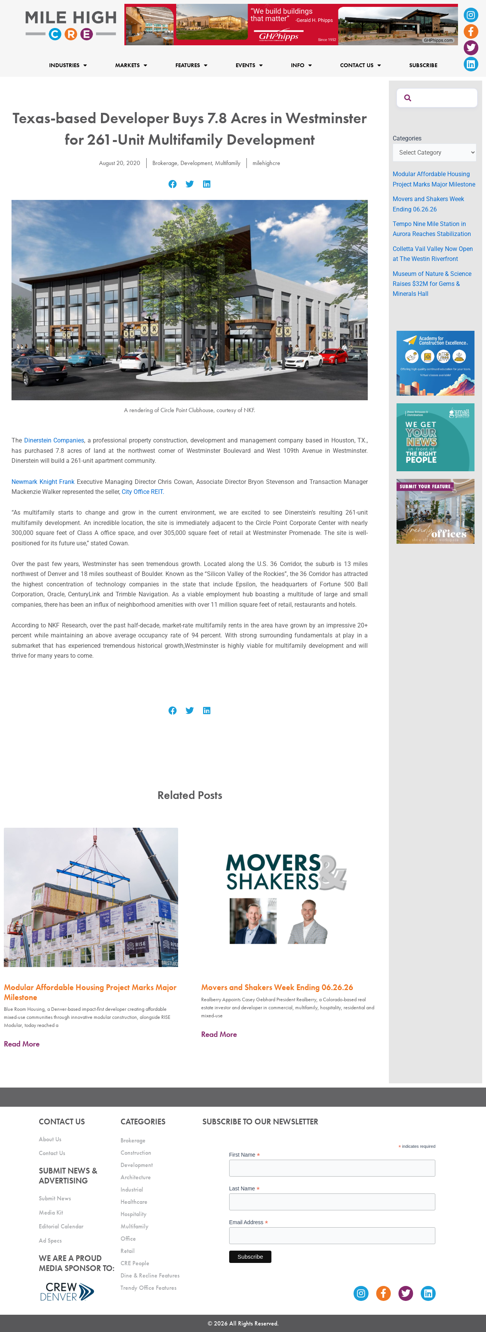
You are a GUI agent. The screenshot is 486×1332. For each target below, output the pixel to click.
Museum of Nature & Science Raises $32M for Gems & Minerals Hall (432, 284)
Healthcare (134, 1202)
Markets (131, 65)
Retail (128, 1251)
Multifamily (227, 163)
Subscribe (423, 65)
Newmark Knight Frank (43, 481)
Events (249, 65)
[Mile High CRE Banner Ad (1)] (291, 24)
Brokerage (164, 163)
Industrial (132, 1189)
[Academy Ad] (435, 362)
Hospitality (134, 1214)
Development (196, 163)
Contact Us (360, 65)
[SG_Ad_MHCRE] (435, 436)
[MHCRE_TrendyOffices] (435, 511)
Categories (407, 138)
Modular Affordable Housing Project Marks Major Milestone (90, 992)
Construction (136, 1153)
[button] (172, 184)
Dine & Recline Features (150, 1275)
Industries (68, 65)
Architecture (136, 1177)
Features (191, 65)
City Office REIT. (143, 491)
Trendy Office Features (149, 1288)
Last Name (244, 1188)
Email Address (248, 1222)
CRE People (135, 1263)
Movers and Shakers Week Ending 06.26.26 (277, 987)
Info (301, 65)
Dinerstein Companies (54, 440)
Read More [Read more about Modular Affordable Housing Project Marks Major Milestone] (22, 1044)
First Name (244, 1155)
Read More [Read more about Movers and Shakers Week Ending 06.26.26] (219, 1034)
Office (128, 1239)
